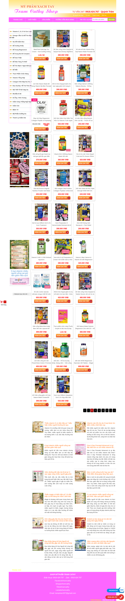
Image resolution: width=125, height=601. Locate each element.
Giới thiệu (32, 570)
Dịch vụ (104, 15)
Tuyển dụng (95, 15)
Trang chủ (16, 570)
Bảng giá (60, 570)
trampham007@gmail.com (65, 593)
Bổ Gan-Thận (17, 58)
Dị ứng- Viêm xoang (19, 98)
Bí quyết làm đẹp (78, 15)
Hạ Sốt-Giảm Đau (18, 42)
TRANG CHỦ (17, 20)
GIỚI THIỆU (32, 20)
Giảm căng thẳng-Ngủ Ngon (22, 102)
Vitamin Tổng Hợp (19, 78)
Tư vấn (88, 15)
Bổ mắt (15, 70)
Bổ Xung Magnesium (20, 50)
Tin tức (95, 570)
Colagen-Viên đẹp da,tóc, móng (24, 82)
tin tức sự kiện (86, 20)
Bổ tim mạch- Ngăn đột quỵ (22, 66)
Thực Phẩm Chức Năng (21, 74)
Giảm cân (16, 106)
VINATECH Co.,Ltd (108, 600)
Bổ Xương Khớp (18, 46)
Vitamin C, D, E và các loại (22, 31)
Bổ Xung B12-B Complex (21, 54)
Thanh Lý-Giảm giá (19, 118)
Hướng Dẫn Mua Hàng (65, 20)
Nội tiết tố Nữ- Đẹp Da (20, 90)
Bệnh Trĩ (15, 110)
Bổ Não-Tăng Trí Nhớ (20, 62)
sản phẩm (46, 20)
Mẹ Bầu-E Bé (17, 94)
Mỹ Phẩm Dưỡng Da (19, 114)
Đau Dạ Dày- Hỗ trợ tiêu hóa (23, 86)
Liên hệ (107, 570)
